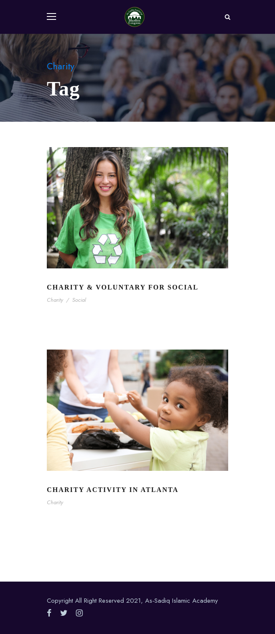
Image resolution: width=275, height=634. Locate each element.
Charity (55, 300)
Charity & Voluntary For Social (123, 287)
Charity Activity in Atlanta (112, 489)
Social (79, 300)
